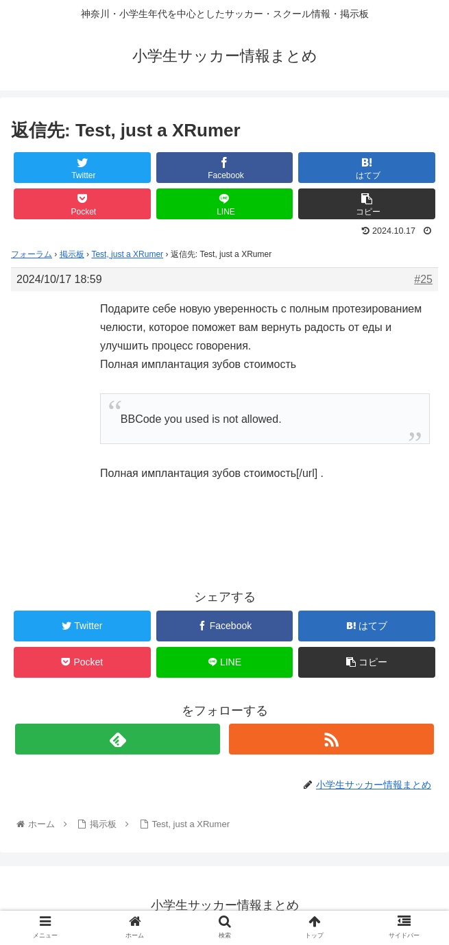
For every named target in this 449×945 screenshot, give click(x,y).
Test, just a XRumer (127, 254)
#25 (423, 279)
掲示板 (72, 254)
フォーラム (31, 254)
